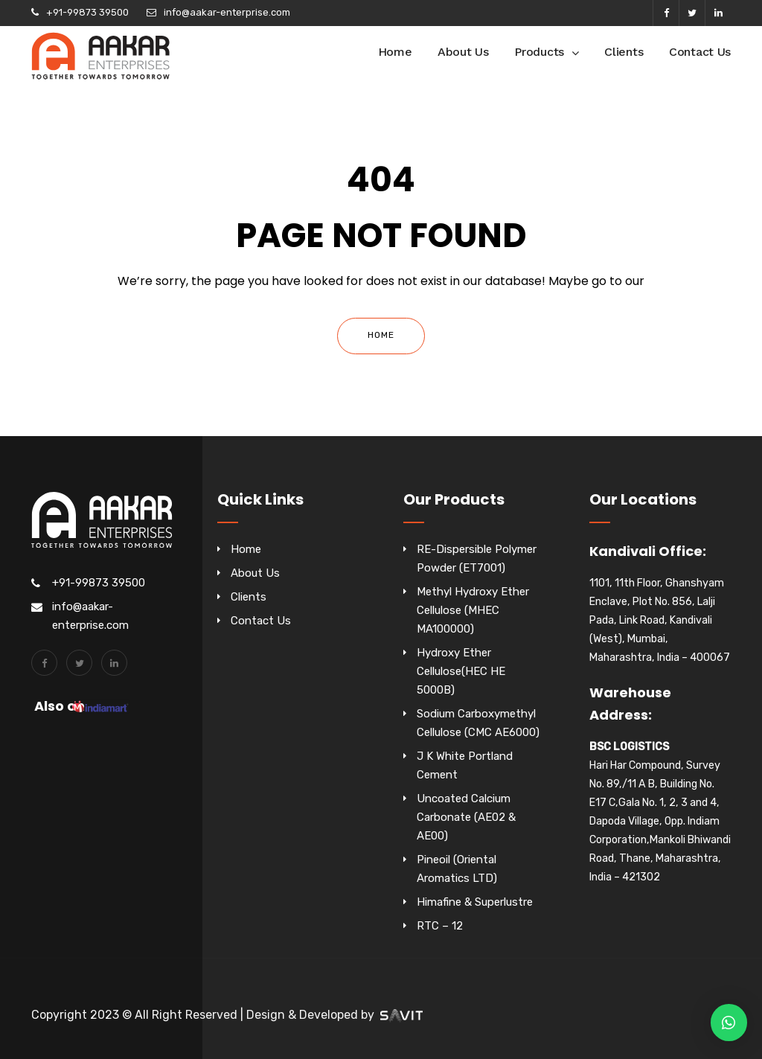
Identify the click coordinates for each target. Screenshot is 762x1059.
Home (395, 52)
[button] (729, 1022)
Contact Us (700, 52)
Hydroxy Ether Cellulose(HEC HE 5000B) (461, 671)
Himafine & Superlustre (475, 902)
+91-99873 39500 (87, 12)
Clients (623, 52)
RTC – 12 (440, 925)
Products (539, 52)
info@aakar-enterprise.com (227, 12)
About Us (463, 52)
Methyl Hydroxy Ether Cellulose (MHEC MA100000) (473, 610)
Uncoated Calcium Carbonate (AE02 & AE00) (466, 817)
